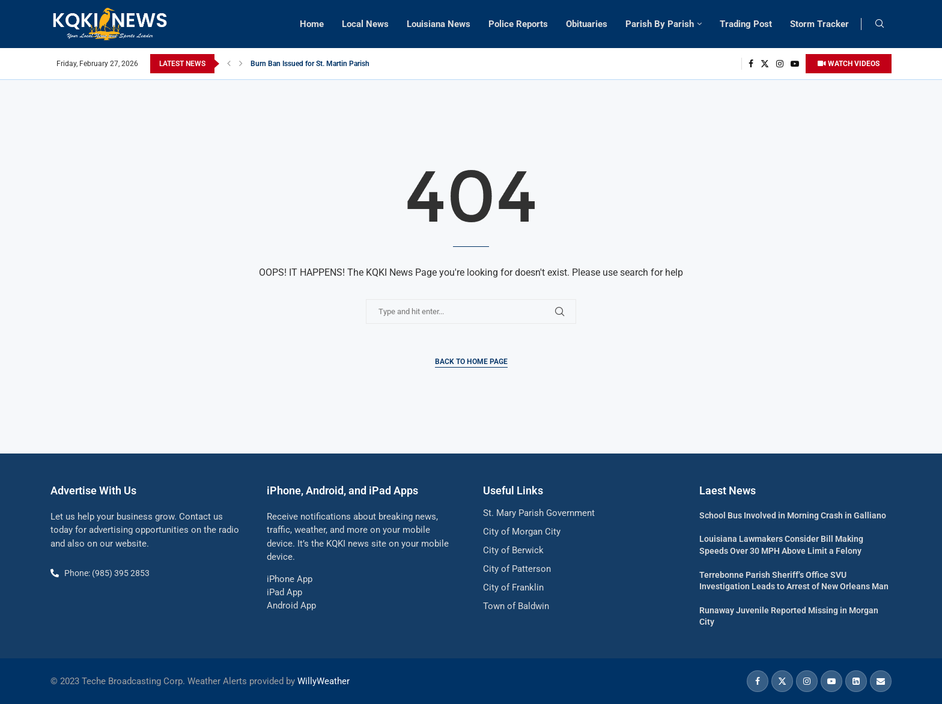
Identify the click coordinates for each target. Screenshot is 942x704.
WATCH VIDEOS (849, 63)
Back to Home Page (471, 361)
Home (312, 24)
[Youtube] (795, 63)
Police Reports (518, 24)
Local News (365, 24)
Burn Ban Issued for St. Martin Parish (310, 63)
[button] (229, 63)
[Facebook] (751, 63)
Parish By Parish (659, 24)
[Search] (880, 24)
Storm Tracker (819, 24)
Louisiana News (438, 24)
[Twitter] (765, 63)
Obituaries (586, 24)
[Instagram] (780, 63)
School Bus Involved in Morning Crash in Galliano (792, 515)
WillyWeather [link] (323, 681)
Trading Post (746, 24)
